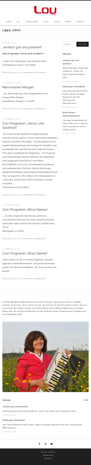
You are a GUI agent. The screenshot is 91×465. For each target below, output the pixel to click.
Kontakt (81, 22)
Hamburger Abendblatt (74, 86)
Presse (68, 22)
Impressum (48, 455)
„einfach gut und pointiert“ (22, 47)
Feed (86, 400)
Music (46, 22)
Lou (18, 22)
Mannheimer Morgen (18, 87)
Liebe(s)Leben (31, 22)
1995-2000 (16, 72)
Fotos (57, 22)
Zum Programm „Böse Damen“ (25, 209)
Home (8, 22)
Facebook (39, 444)
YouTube (51, 444)
